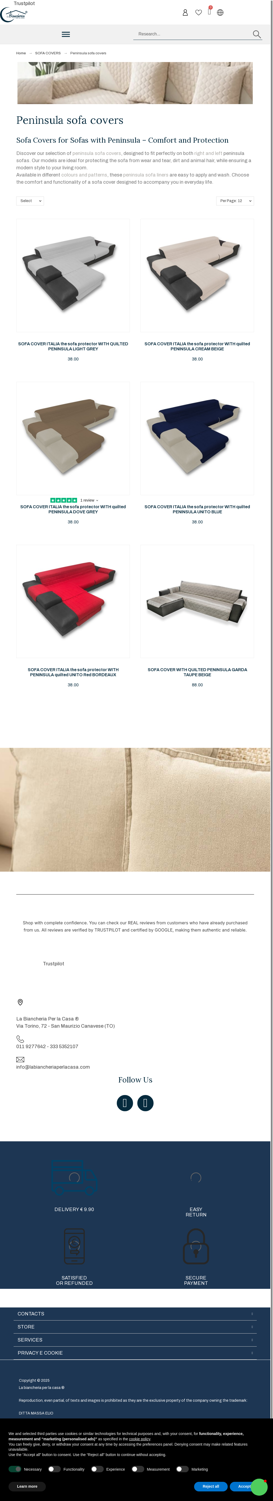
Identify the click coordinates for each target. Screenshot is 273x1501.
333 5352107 (64, 1046)
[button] (259, 1487)
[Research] (198, 34)
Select (26, 201)
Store (26, 1327)
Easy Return (196, 1212)
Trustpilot (24, 3)
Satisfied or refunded (74, 1280)
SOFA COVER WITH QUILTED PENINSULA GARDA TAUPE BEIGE (197, 672)
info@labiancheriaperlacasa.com (53, 1067)
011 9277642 (31, 1046)
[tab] (135, 1313)
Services (30, 1340)
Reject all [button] (211, 1486)
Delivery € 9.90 (74, 1209)
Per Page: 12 (231, 201)
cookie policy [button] (139, 1439)
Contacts (31, 1314)
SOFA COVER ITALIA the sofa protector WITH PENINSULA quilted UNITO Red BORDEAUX (72, 672)
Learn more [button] (27, 1486)
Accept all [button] (247, 1486)
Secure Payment (196, 1280)
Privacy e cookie (40, 1353)
